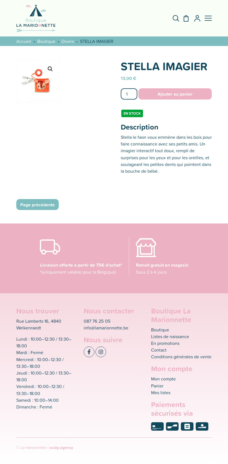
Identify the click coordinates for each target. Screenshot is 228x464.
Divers (67, 41)
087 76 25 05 (97, 321)
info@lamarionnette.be (106, 328)
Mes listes (160, 392)
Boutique (46, 41)
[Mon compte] (195, 18)
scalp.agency (61, 447)
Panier (157, 386)
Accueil (23, 41)
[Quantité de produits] (129, 93)
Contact (159, 350)
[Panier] (183, 18)
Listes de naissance (170, 336)
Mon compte (163, 379)
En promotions (165, 343)
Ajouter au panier (175, 94)
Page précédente (37, 204)
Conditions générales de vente (181, 357)
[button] (208, 18)
